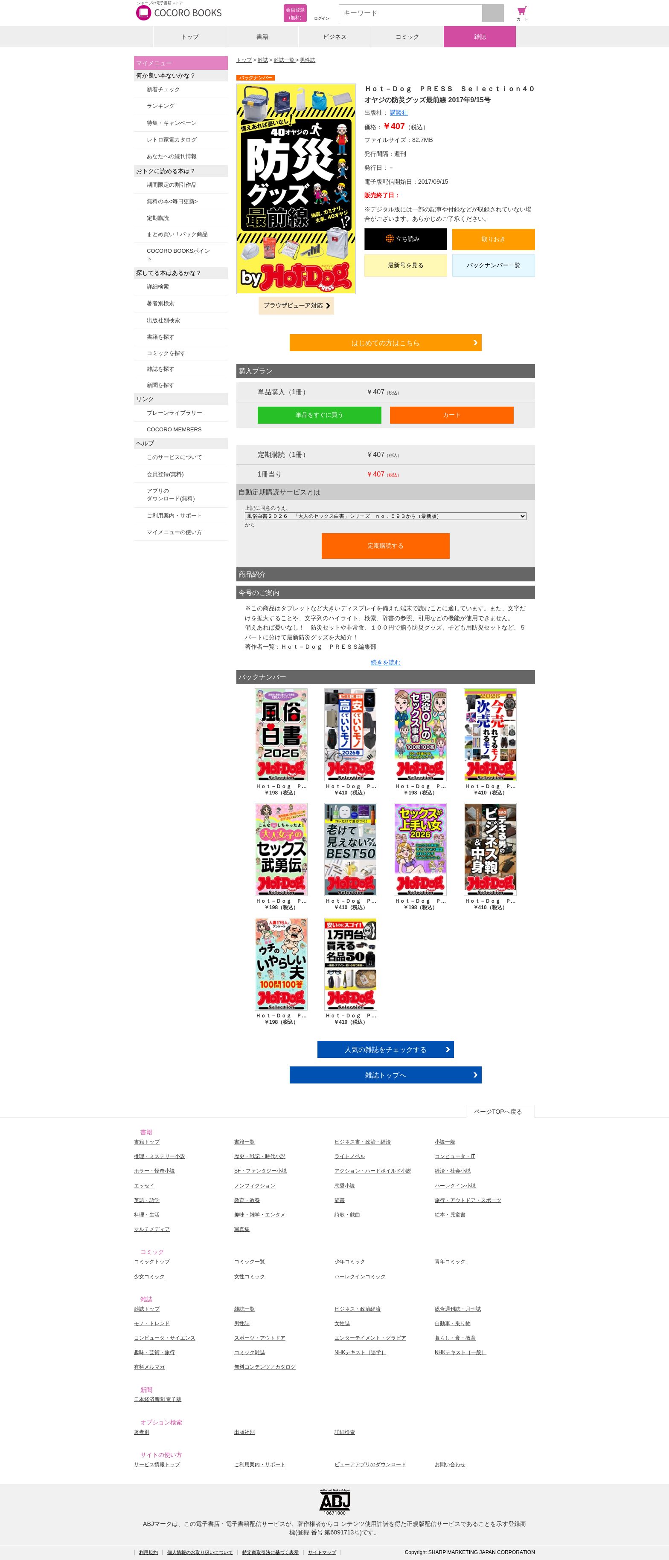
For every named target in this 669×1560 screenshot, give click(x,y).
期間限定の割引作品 (172, 185)
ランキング (161, 106)
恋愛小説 (344, 1186)
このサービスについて (174, 457)
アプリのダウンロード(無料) (171, 495)
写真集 (242, 1229)
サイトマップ (322, 1552)
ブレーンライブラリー (174, 413)
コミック (407, 36)
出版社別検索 (163, 320)
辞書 (339, 1200)
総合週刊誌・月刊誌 (458, 1309)
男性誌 (307, 60)
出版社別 (244, 1432)
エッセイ (144, 1186)
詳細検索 (158, 286)
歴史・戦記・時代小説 (259, 1156)
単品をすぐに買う (319, 414)
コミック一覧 (249, 1262)
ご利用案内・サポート (174, 515)
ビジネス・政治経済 (357, 1309)
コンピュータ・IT (455, 1156)
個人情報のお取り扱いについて (200, 1552)
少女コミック (149, 1277)
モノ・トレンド (152, 1323)
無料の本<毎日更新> (172, 201)
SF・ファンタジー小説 (260, 1171)
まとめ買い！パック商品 (177, 234)
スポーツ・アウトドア (259, 1338)
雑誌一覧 (285, 60)
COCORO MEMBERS (174, 429)
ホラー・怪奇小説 (154, 1171)
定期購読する (386, 545)
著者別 (141, 1432)
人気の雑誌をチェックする (386, 1049)
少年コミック (349, 1262)
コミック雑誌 (249, 1352)
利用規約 (148, 1552)
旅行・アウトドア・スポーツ (468, 1200)
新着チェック (163, 89)
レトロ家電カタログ (172, 139)
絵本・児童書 (450, 1215)
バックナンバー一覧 (494, 265)
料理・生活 (147, 1215)
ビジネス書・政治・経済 (362, 1142)
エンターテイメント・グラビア (370, 1338)
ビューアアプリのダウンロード (370, 1465)
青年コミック (450, 1262)
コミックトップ (152, 1262)
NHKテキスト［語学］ (360, 1352)
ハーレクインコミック (360, 1277)
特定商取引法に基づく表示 (270, 1552)
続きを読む (386, 662)
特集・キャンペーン (172, 123)
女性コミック (249, 1277)
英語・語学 (147, 1200)
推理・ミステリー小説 (159, 1156)
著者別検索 (161, 303)
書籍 (262, 36)
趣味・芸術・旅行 (154, 1352)
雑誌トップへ (385, 1075)
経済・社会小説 (453, 1171)
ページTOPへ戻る (498, 1111)
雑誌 (480, 36)
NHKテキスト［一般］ (460, 1352)
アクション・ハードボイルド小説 (372, 1171)
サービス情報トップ (157, 1465)
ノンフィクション (254, 1186)
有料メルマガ (149, 1367)
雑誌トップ (147, 1309)
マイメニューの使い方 (174, 532)
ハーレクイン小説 (455, 1186)
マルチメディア (152, 1229)
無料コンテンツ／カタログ (265, 1367)
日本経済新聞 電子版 (157, 1399)
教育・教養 (247, 1200)
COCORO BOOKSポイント (178, 255)
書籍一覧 (244, 1142)
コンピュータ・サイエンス (164, 1338)
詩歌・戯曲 (347, 1215)
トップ (190, 36)
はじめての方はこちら (386, 343)
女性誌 (342, 1323)
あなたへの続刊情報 (172, 156)
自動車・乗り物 (453, 1323)
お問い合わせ (450, 1465)
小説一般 (445, 1142)
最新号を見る (406, 265)
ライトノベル (349, 1156)
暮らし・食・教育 (455, 1338)
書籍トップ (147, 1142)
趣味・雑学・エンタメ (259, 1215)
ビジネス (335, 36)
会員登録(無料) (165, 474)
